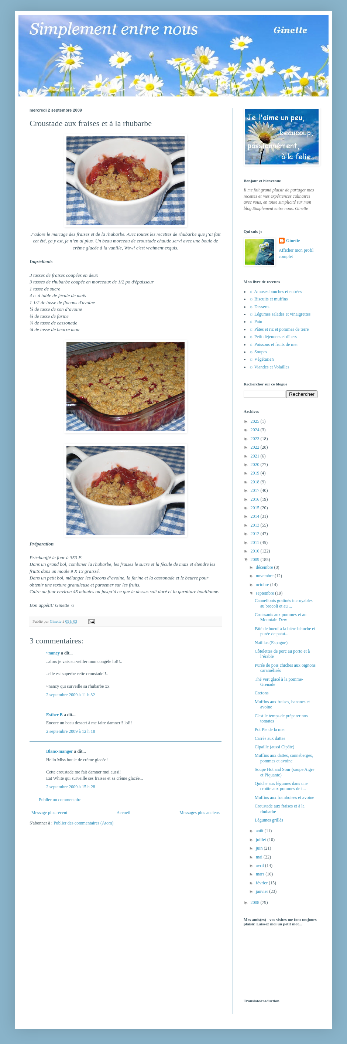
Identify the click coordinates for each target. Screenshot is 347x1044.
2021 (256, 456)
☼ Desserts (259, 306)
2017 (256, 490)
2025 (256, 421)
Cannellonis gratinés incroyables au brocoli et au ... (284, 603)
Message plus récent (49, 812)
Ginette (293, 240)
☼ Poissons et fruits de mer (273, 344)
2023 (256, 438)
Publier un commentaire (60, 799)
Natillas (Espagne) (271, 642)
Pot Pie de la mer (270, 729)
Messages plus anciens (199, 812)
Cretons (261, 693)
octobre (263, 584)
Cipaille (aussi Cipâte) (274, 746)
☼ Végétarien (261, 359)
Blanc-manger (59, 751)
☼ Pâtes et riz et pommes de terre (279, 329)
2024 (256, 429)
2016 (256, 499)
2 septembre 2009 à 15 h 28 (70, 786)
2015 (256, 507)
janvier (262, 891)
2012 (256, 533)
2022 (256, 447)
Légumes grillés (269, 820)
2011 (256, 542)
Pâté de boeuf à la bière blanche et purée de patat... (285, 631)
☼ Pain (255, 321)
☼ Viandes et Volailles (269, 367)
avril (260, 865)
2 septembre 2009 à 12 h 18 (70, 731)
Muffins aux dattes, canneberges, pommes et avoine (284, 758)
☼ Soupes (258, 351)
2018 (256, 481)
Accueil (123, 812)
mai (260, 857)
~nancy (53, 653)
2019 (256, 473)
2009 (256, 559)
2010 (256, 551)
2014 (256, 516)
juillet (261, 839)
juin (260, 848)
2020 (256, 464)
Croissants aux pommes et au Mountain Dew (280, 617)
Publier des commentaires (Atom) (83, 823)
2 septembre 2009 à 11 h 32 (70, 694)
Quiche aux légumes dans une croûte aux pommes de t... (281, 786)
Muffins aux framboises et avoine (284, 797)
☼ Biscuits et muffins (268, 299)
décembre (265, 567)
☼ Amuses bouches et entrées (275, 291)
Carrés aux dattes (270, 738)
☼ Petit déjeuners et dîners (273, 336)
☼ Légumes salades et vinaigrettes (279, 314)
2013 (256, 525)
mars (260, 874)
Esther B (54, 714)
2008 (256, 902)
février (262, 882)
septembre (265, 593)
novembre (265, 575)
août (260, 830)
